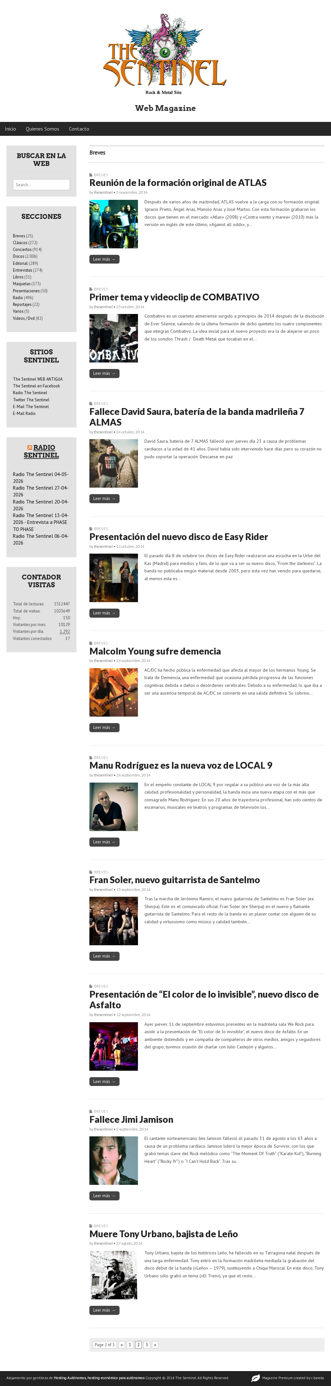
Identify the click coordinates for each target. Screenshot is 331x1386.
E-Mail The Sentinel (31, 406)
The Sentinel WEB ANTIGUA (38, 379)
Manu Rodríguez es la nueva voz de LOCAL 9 (180, 765)
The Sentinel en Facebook (36, 385)
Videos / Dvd (24, 318)
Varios (18, 311)
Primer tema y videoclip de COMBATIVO (174, 296)
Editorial (20, 263)
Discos (18, 256)
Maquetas (21, 283)
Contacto (79, 128)
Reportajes (22, 304)
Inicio (10, 128)
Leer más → (104, 259)
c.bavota (317, 1378)
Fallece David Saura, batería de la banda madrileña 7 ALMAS (196, 417)
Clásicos (20, 242)
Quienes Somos (42, 128)
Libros (18, 276)
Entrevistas (22, 270)
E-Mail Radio (24, 413)
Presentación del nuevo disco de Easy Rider (178, 536)
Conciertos (22, 249)
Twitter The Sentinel (31, 399)
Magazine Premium (277, 1378)
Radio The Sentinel (30, 392)
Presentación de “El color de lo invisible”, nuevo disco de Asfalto (204, 1000)
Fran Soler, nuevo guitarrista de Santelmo (174, 879)
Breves (101, 174)
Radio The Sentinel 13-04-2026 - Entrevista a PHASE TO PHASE (41, 522)
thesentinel (103, 192)
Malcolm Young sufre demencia (155, 650)
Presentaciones (26, 290)
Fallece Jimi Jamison (131, 1119)
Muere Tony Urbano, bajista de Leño (163, 1233)
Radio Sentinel (41, 451)
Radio (18, 297)
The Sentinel (185, 1378)
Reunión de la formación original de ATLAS (178, 182)
